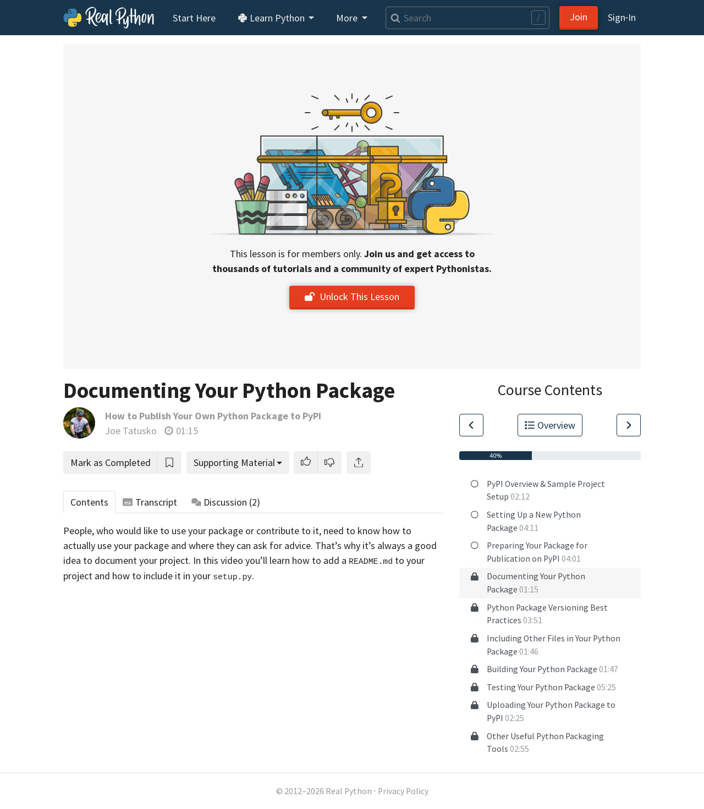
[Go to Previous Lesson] (471, 425)
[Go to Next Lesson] (629, 425)
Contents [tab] (89, 502)
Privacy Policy (403, 791)
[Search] (467, 18)
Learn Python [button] (272, 18)
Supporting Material (234, 462)
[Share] (358, 462)
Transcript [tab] (150, 502)
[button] (306, 462)
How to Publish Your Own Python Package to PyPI (213, 415)
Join (578, 16)
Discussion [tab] (226, 502)
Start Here (194, 18)
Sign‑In (622, 17)
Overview (550, 425)
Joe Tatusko (131, 430)
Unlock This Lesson (352, 296)
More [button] (348, 18)
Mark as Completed (110, 462)
